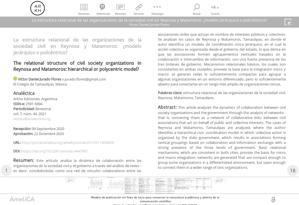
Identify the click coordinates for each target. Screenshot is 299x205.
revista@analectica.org (34, 120)
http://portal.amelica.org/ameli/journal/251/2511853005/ (75, 145)
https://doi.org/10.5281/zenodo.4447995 (59, 154)
